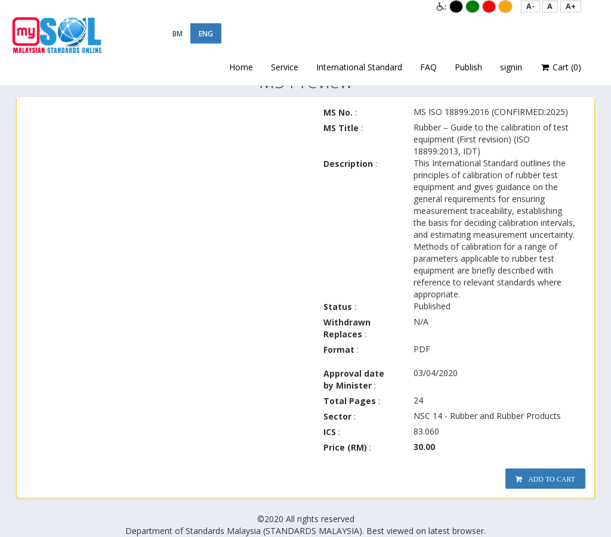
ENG (206, 34)
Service (284, 67)
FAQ (428, 67)
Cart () (561, 67)
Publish (468, 67)
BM (177, 34)
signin (511, 67)
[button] (530, 7)
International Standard (359, 67)
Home (241, 67)
